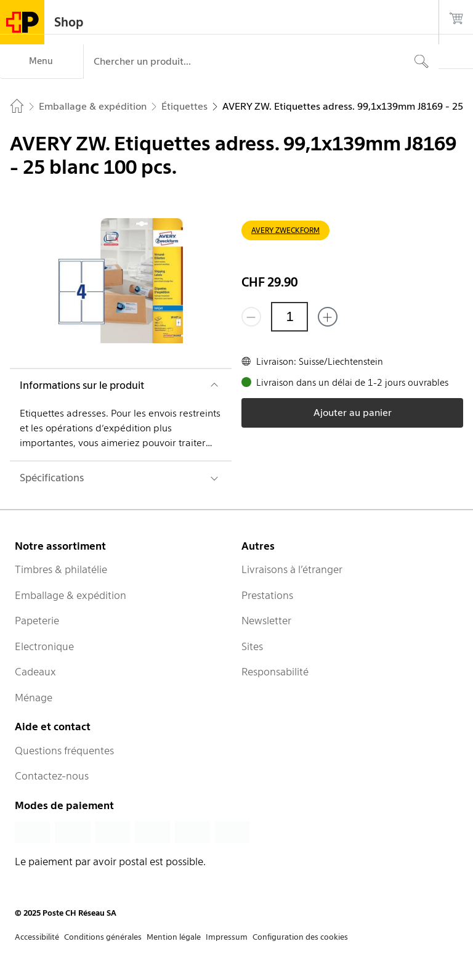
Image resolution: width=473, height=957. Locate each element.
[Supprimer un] (251, 317)
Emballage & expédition (70, 595)
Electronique (44, 646)
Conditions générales (103, 937)
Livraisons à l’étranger (291, 569)
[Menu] (41, 61)
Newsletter (266, 620)
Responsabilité (275, 672)
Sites (252, 646)
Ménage (33, 697)
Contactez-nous (52, 776)
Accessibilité (37, 937)
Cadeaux (35, 672)
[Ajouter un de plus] (328, 317)
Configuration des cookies (300, 937)
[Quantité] (289, 317)
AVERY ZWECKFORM (285, 230)
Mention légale (174, 937)
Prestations (267, 595)
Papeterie (37, 620)
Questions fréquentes (64, 750)
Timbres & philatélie (61, 569)
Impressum (227, 937)
